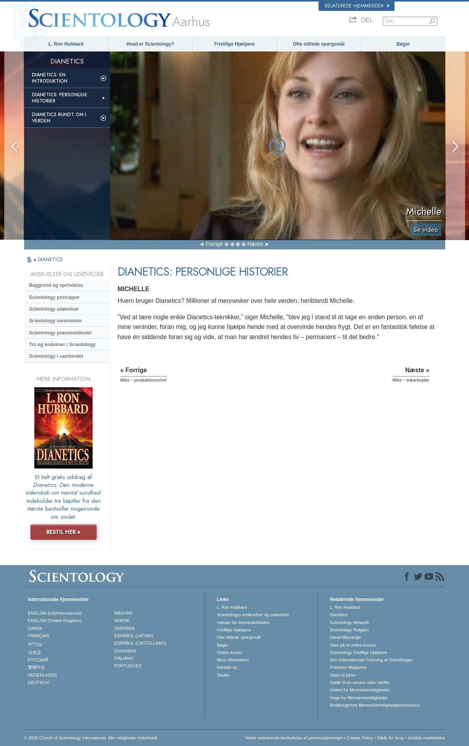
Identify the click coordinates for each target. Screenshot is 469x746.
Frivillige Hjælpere (234, 44)
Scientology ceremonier (55, 321)
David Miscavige (345, 637)
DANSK (35, 628)
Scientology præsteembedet (60, 333)
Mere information (233, 660)
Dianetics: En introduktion (49, 78)
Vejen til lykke (343, 675)
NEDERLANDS (42, 675)
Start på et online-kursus (353, 645)
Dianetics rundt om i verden (59, 117)
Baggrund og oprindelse (56, 285)
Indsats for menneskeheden (243, 622)
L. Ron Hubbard (65, 44)
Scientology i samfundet (56, 356)
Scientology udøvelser (54, 309)
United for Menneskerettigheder (360, 690)
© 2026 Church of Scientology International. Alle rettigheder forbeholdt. (91, 737)
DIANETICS (50, 259)
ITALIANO (123, 658)
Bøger (403, 44)
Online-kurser (229, 652)
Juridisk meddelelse (426, 737)
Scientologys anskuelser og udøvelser (253, 614)
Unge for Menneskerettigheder (359, 697)
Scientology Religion (349, 630)
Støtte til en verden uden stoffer (359, 682)
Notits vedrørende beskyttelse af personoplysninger (294, 737)
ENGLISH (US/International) (55, 613)
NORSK (121, 620)
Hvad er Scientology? (150, 44)
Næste (255, 244)
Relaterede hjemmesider (357, 5)
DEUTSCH (38, 682)
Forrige (214, 244)
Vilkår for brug (390, 737)
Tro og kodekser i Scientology (62, 344)
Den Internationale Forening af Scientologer (371, 660)
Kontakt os (227, 667)
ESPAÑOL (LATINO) (133, 635)
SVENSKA (124, 628)
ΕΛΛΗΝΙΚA (125, 651)
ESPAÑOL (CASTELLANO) (140, 643)
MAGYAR (123, 613)
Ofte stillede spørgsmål (319, 44)
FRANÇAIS (39, 635)
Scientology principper (54, 297)
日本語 (34, 652)
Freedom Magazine (348, 667)
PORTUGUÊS (127, 665)
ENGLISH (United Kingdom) (54, 620)
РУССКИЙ (38, 660)
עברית (35, 644)
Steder (223, 675)
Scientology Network (349, 622)
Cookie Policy (360, 737)
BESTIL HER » (63, 532)
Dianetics (338, 614)
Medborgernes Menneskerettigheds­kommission (375, 705)
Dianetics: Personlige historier (59, 97)
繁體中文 (36, 667)
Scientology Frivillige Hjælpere (359, 652)
